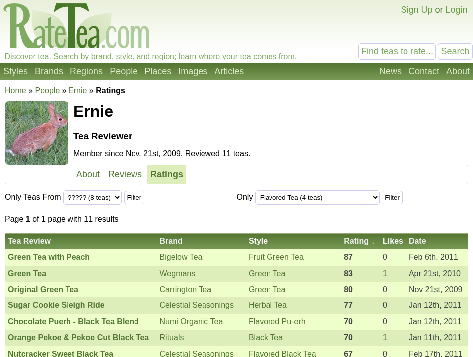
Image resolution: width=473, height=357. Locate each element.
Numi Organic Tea (191, 321)
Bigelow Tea (181, 257)
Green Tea (267, 273)
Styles (15, 71)
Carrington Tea (186, 289)
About (458, 71)
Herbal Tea (268, 305)
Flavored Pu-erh (277, 321)
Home (15, 90)
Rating (356, 241)
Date (417, 241)
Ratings (166, 174)
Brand (171, 241)
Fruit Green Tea (276, 257)
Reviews (125, 174)
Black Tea (266, 337)
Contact (423, 71)
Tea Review (29, 241)
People (123, 71)
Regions (86, 71)
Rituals (172, 337)
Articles (229, 71)
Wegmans (178, 273)
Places (157, 71)
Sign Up (416, 10)
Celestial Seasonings (197, 305)
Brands (49, 71)
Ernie (77, 90)
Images (192, 71)
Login (456, 10)
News (390, 71)
